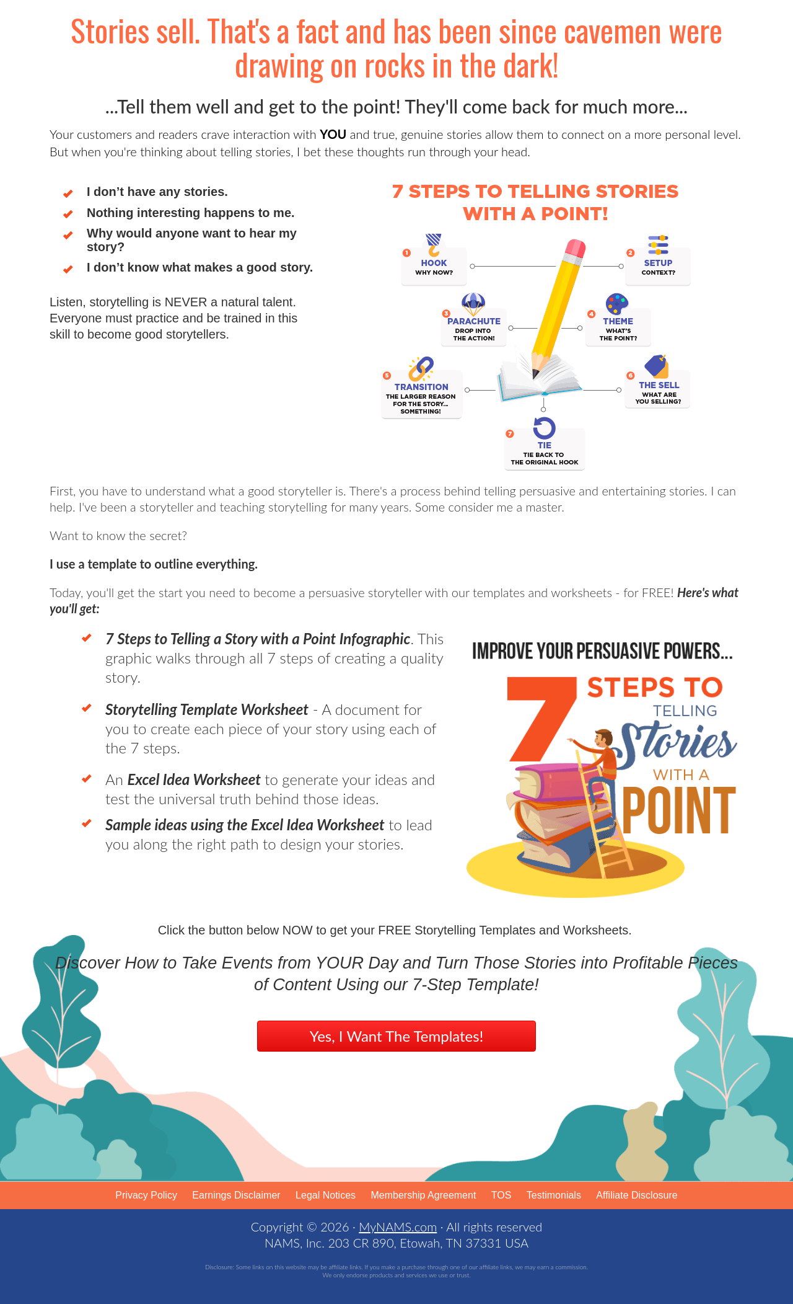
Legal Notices (326, 1195)
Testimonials (554, 1195)
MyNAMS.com (398, 1226)
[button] (396, 1036)
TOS (501, 1195)
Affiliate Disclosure (636, 1195)
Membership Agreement (423, 1195)
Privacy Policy (146, 1195)
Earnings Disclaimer (236, 1195)
